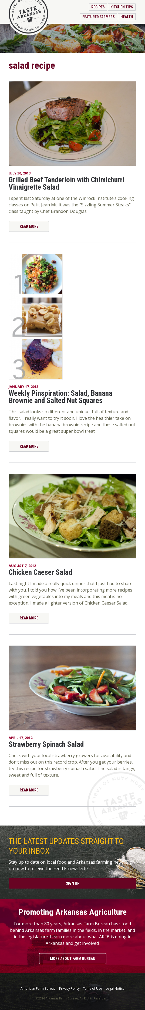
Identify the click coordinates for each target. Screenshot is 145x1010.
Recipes (98, 7)
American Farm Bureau (38, 988)
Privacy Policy (69, 988)
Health (126, 17)
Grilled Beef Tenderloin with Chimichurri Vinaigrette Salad (66, 184)
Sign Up (72, 883)
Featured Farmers (98, 17)
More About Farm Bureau (72, 958)
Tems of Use (92, 988)
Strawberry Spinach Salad (46, 744)
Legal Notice (115, 988)
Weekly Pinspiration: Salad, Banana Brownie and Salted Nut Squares (60, 397)
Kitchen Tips (121, 7)
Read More (29, 226)
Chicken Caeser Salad (40, 572)
